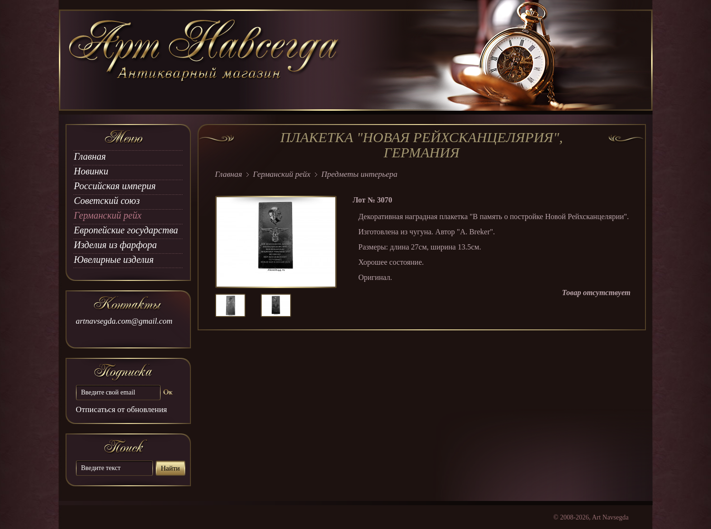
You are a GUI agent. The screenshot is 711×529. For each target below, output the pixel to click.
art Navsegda (204, 60)
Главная (90, 156)
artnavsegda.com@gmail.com (124, 321)
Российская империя (115, 186)
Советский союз (107, 200)
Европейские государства (126, 230)
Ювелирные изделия (114, 259)
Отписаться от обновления (121, 409)
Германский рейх (108, 215)
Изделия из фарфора (115, 245)
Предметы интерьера (360, 174)
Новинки (91, 171)
